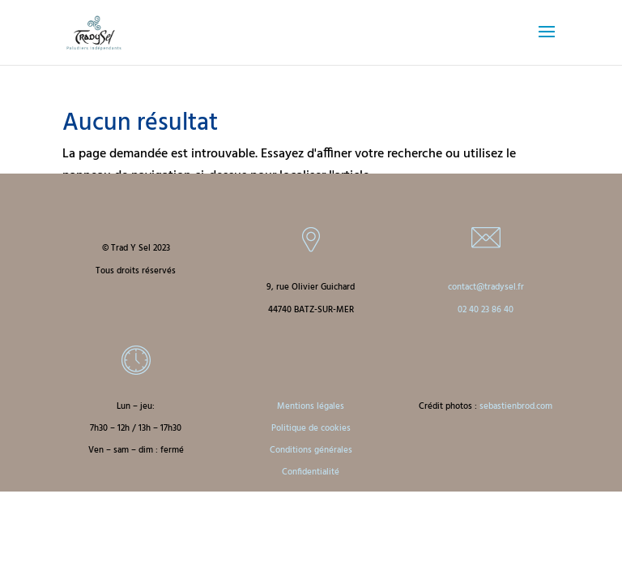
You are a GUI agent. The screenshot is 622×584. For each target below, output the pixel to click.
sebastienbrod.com (515, 406)
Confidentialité (310, 472)
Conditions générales (311, 450)
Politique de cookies (311, 428)
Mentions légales (310, 406)
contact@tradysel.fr (486, 287)
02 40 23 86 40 (485, 310)
